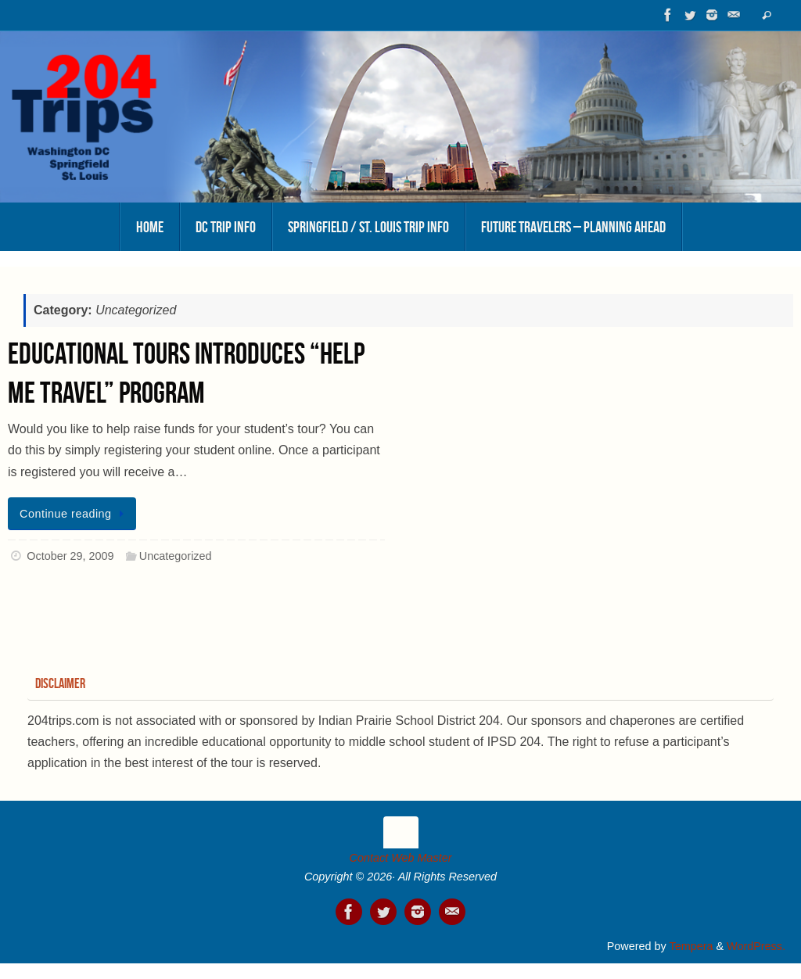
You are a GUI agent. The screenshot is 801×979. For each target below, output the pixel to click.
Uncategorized (175, 556)
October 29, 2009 (70, 556)
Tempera (691, 946)
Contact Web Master (401, 858)
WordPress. (756, 946)
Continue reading (75, 513)
